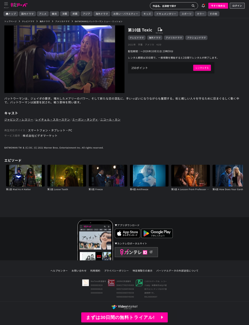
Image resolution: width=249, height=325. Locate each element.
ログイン (237, 5)
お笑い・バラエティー (125, 13)
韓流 (54, 13)
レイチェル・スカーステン (52, 119)
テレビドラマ (137, 37)
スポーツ (186, 13)
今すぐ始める (218, 5)
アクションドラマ (196, 37)
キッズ (147, 13)
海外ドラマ (102, 13)
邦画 (74, 13)
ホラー (200, 13)
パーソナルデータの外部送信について (177, 271)
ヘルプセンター (59, 271)
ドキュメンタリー (166, 13)
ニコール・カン (110, 119)
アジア (86, 13)
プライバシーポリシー (116, 271)
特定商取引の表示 (143, 271)
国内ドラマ (27, 13)
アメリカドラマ (174, 37)
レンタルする (202, 67)
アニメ (43, 13)
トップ (11, 13)
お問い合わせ (79, 271)
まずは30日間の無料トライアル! (124, 317)
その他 (213, 13)
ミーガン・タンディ (85, 119)
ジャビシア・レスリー (18, 119)
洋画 (64, 13)
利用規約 (95, 271)
